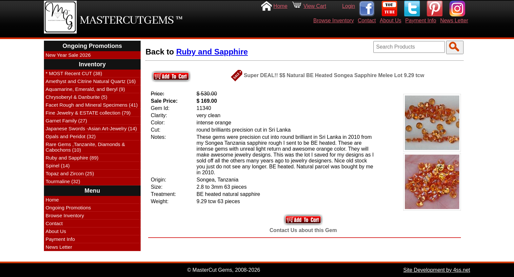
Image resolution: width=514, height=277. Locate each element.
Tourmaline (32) (63, 181)
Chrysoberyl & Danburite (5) (76, 97)
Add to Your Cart (303, 219)
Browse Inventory (333, 20)
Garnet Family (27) (66, 120)
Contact (367, 20)
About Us (391, 20)
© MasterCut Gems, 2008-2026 (223, 270)
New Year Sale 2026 (68, 55)
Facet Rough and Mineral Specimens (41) (92, 105)
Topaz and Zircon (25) (70, 173)
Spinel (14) (57, 165)
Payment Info (420, 20)
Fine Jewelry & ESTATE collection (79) (88, 113)
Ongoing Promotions (68, 207)
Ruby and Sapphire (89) (72, 157)
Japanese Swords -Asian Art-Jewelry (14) (91, 128)
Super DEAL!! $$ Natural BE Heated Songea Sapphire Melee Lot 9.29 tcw (334, 75)
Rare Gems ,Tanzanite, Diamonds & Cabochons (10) (85, 147)
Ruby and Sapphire (212, 51)
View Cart (315, 6)
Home (280, 6)
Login (348, 6)
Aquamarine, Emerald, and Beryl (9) (85, 89)
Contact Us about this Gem (303, 230)
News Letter (454, 20)
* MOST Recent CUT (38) (74, 73)
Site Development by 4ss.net (436, 270)
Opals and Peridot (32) (71, 136)
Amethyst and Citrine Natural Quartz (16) (91, 81)
